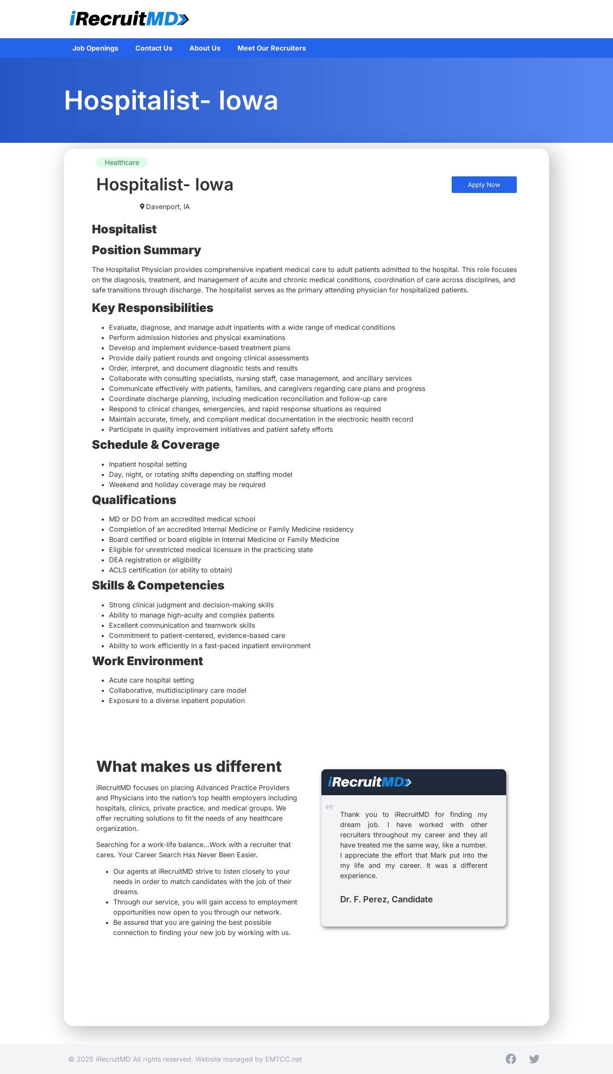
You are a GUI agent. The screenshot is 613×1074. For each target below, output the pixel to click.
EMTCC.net (283, 1059)
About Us (205, 48)
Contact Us (153, 48)
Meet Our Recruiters (272, 48)
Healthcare (122, 162)
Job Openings (95, 48)
